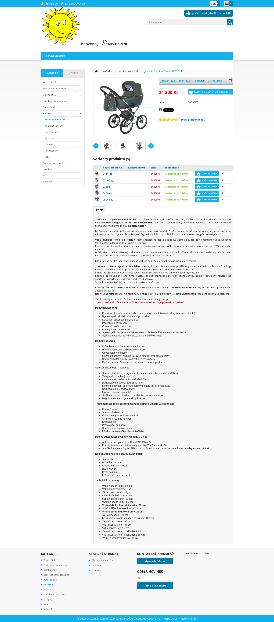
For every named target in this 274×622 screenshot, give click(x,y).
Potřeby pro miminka (62, 163)
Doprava (96, 565)
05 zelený (108, 199)
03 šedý (107, 186)
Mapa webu (171, 618)
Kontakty (96, 570)
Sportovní (50, 138)
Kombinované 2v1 (55, 119)
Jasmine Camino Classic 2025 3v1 (163, 71)
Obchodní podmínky (102, 560)
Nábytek (62, 182)
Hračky (62, 157)
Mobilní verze (189, 618)
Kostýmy (47, 169)
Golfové (49, 144)
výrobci (73, 73)
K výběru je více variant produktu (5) (212, 91)
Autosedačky (62, 108)
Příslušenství (63, 151)
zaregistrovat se (75, 3)
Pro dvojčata (51, 131)
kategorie (52, 73)
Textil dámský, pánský (62, 89)
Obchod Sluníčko (54, 56)
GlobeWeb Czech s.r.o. (147, 618)
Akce (45, 175)
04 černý (107, 193)
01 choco (107, 173)
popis (99, 210)
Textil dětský (62, 83)
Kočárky (62, 114)
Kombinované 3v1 (54, 125)
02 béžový (108, 180)
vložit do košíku (210, 173)
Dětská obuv (62, 95)
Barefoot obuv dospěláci (56, 101)
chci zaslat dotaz (155, 561)
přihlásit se (51, 3)
